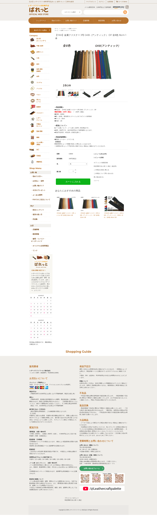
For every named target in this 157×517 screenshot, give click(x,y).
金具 (37, 76)
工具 (37, 58)
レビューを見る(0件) (100, 154)
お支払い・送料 (38, 181)
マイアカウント (91, 1)
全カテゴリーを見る (40, 30)
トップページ (41, 20)
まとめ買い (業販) (39, 143)
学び (32, 206)
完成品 (38, 155)
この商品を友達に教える (101, 170)
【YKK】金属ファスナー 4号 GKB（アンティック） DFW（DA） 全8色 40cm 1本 (113, 215)
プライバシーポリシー (72, 498)
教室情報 (101, 20)
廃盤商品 (39, 162)
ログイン (102, 1)
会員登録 (110, 1)
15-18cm (73, 30)
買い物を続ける (99, 177)
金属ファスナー (73, 28)
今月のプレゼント (39, 190)
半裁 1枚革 (39, 46)
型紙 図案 (39, 131)
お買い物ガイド (71, 20)
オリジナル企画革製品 (41, 246)
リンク (35, 250)
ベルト (38, 94)
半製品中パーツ (39, 125)
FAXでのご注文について (41, 199)
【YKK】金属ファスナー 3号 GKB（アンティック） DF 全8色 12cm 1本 (90, 215)
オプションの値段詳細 (101, 162)
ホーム (56, 28)
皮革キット (39, 52)
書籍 (37, 137)
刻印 (37, 64)
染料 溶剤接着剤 (39, 70)
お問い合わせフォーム (92, 468)
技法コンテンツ (38, 210)
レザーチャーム (39, 119)
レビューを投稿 (99, 157)
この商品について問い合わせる (103, 173)
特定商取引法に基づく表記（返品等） (106, 166)
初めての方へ (56, 20)
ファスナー (63, 28)
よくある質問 (37, 195)
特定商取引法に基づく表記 (73, 500)
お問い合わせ (116, 20)
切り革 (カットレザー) (41, 40)
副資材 (38, 107)
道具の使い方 (37, 214)
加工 (37, 149)
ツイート (96, 180)
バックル (39, 88)
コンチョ (39, 82)
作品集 (35, 219)
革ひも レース (38, 101)
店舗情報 (86, 20)
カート (120, 1)
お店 (32, 225)
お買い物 (33, 172)
